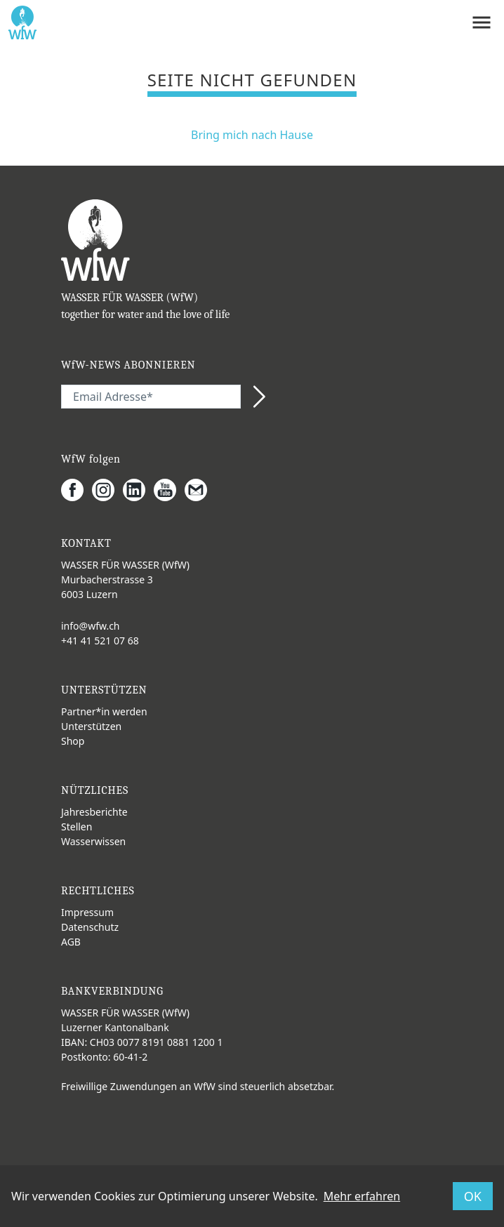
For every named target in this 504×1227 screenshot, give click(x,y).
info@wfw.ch (90, 625)
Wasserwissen (93, 841)
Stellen (76, 826)
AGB (71, 941)
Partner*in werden (104, 711)
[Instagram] (107, 490)
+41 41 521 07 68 (100, 640)
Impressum (87, 912)
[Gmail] (200, 490)
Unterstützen (91, 726)
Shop (72, 741)
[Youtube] (169, 490)
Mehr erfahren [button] (362, 1196)
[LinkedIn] (138, 490)
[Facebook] (76, 490)
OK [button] (473, 1196)
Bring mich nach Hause (252, 134)
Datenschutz (90, 927)
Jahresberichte (94, 811)
